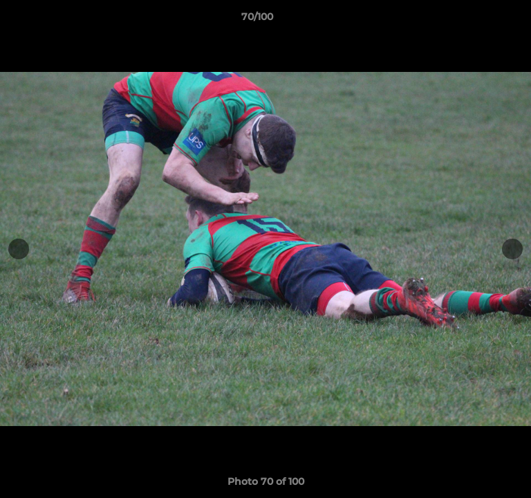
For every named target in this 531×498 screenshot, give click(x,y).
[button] (481, 20)
